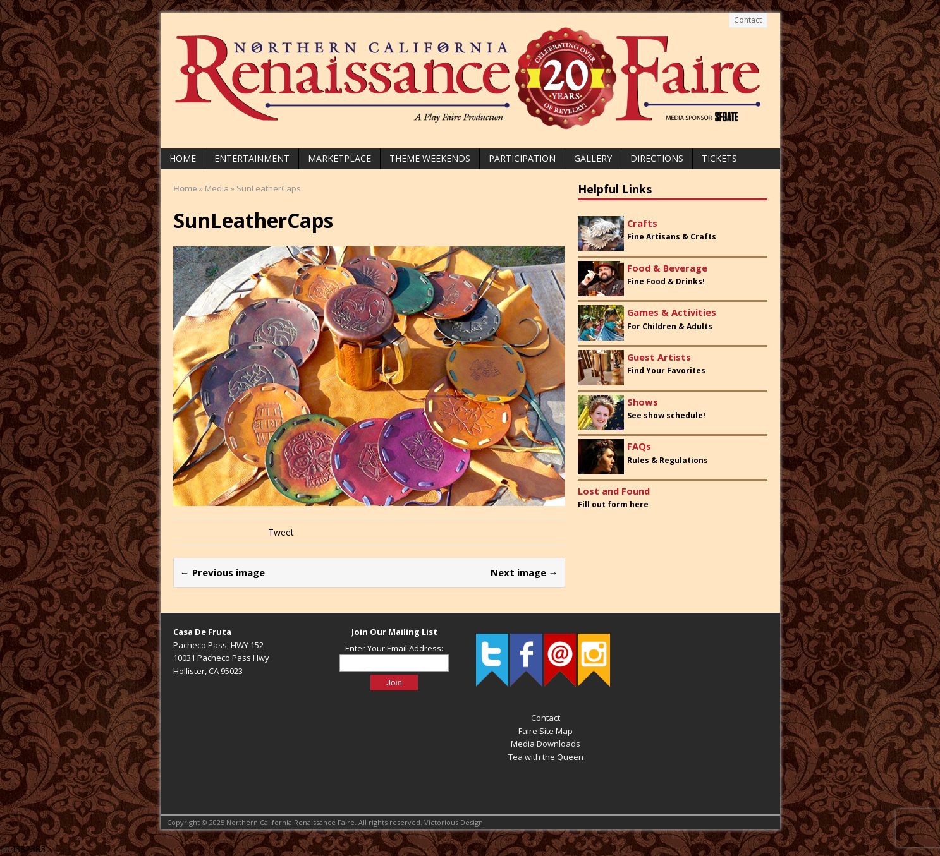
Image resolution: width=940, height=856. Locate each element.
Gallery (593, 158)
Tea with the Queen (545, 757)
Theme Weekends (429, 158)
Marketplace (339, 158)
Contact (748, 20)
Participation (522, 158)
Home (182, 158)
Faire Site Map (545, 731)
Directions (656, 158)
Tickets (719, 158)
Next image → (524, 572)
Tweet (281, 532)
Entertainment (252, 158)
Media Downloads (545, 743)
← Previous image (222, 572)
